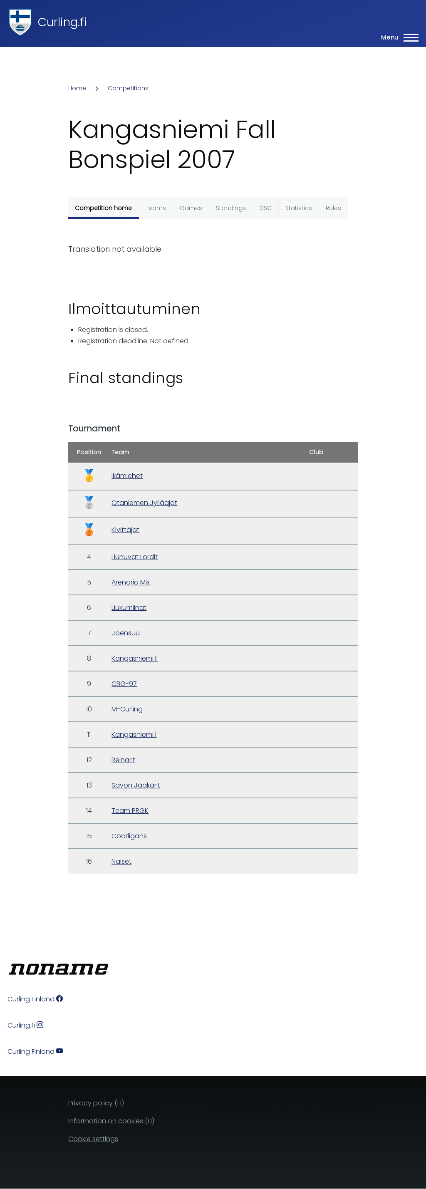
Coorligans (129, 836)
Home (77, 88)
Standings (231, 208)
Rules (333, 208)
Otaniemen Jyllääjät (144, 503)
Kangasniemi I (133, 734)
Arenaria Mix (130, 582)
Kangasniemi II (134, 658)
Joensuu (125, 633)
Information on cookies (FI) (111, 1121)
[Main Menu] (397, 37)
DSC (266, 208)
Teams (156, 208)
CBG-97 (124, 684)
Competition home (103, 208)
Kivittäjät (125, 530)
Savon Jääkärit (135, 785)
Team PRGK (130, 810)
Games (191, 208)
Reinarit (123, 760)
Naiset (121, 861)
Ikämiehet (127, 476)
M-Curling (127, 709)
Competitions (128, 88)
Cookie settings (93, 1139)
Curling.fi (62, 22)
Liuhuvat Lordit (134, 557)
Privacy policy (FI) (96, 1103)
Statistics (298, 208)
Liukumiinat (128, 607)
